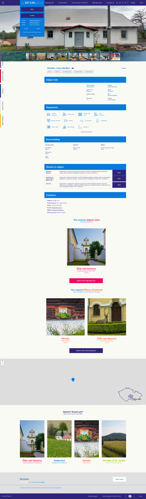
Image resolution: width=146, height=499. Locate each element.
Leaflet (135, 404)
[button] (73, 380)
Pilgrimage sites (49, 2)
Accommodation (62, 2)
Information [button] (110, 2)
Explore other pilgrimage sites (86, 280)
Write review (119, 479)
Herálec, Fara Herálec (58, 68)
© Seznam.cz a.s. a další (142, 404)
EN (120, 2)
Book (32, 9)
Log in (141, 2)
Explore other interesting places (86, 350)
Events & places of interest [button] (80, 2)
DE (126, 2)
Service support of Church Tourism (111, 496)
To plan (32, 15)
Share (38, 28)
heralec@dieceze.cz (35, 20)
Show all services (86, 132)
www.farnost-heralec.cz (57, 210)
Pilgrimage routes (97, 2)
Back (124, 68)
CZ (117, 2)
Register (133, 2)
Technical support (92, 496)
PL (123, 2)
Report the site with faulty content (32, 32)
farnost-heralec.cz (34, 22)
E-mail (26, 28)
